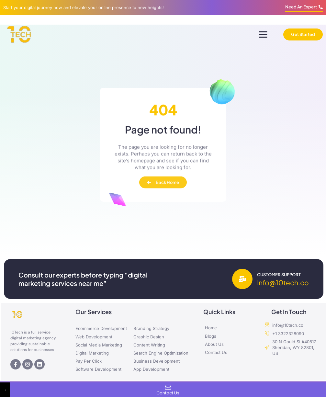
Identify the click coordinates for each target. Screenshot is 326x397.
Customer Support (279, 274)
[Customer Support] (242, 279)
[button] (263, 34)
